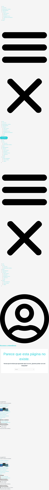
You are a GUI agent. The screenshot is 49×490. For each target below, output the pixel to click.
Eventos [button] (3, 157)
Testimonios (5, 154)
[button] (24, 71)
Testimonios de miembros (8, 17)
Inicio (3, 6)
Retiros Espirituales (6, 158)
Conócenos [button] (4, 11)
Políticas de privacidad (4, 406)
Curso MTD (4, 7)
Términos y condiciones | (4, 404)
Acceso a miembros (8, 346)
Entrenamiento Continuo (6, 9)
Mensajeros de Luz (6, 16)
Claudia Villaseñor (5, 10)
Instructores (5, 14)
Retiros (3, 20)
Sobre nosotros (6, 13)
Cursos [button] (3, 141)
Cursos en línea (6, 159)
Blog (4, 18)
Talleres (4, 161)
